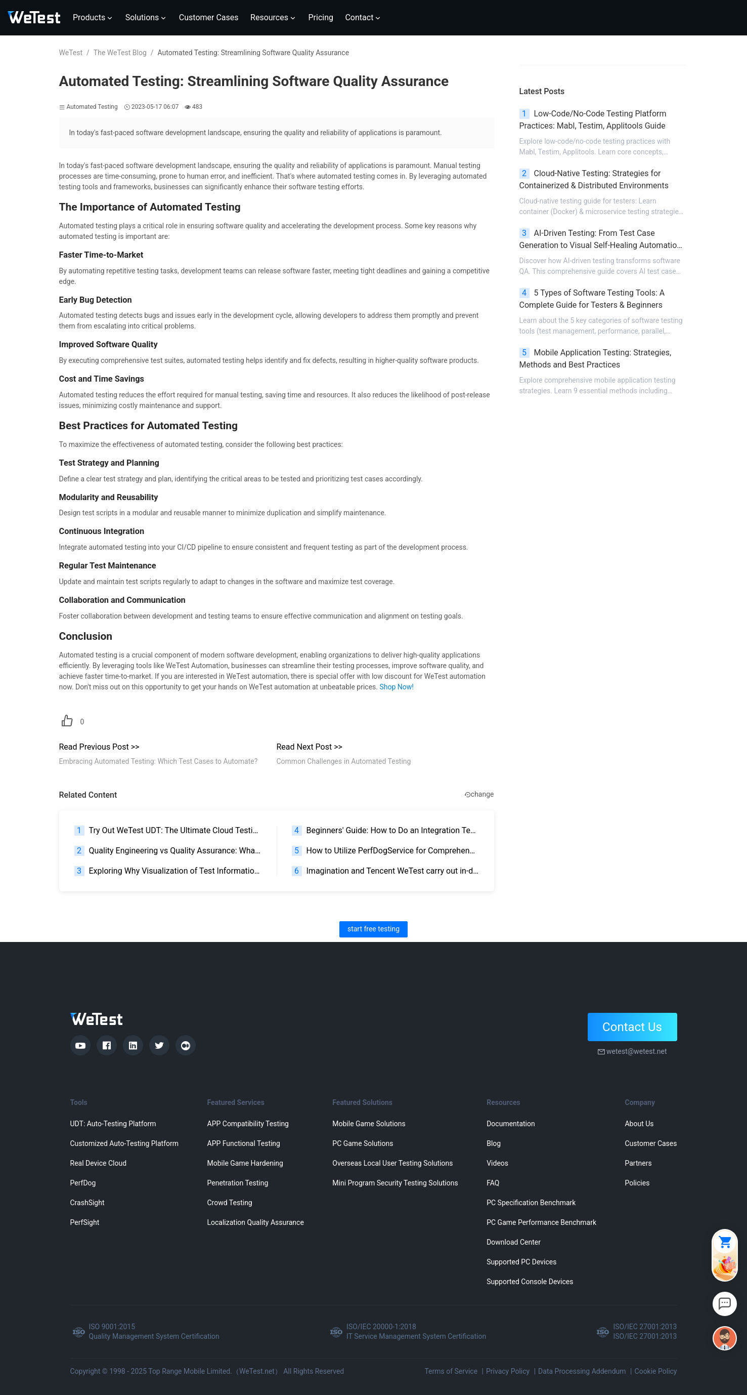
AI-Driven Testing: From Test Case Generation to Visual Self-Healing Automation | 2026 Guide (602, 240)
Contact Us (632, 1027)
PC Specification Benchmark (531, 1203)
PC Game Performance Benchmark (541, 1222)
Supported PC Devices (521, 1262)
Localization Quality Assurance (255, 1222)
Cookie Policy (656, 1371)
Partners (638, 1163)
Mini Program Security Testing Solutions (395, 1183)
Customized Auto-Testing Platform (124, 1143)
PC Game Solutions (362, 1143)
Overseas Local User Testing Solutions (392, 1163)
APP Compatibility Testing (248, 1124)
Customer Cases (651, 1143)
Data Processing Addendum (582, 1371)
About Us (639, 1124)
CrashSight (87, 1203)
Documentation (511, 1124)
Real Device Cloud (98, 1163)
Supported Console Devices (530, 1282)
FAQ (493, 1183)
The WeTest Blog (120, 53)
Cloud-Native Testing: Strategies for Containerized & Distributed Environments (594, 179)
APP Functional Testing (243, 1143)
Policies (637, 1183)
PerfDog (83, 1183)
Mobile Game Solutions (368, 1124)
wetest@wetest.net (636, 1051)
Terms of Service (450, 1371)
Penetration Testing (238, 1183)
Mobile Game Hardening (245, 1163)
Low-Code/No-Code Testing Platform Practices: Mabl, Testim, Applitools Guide (593, 120)
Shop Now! (396, 687)
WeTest (71, 53)
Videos (497, 1163)
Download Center (514, 1242)
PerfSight (85, 1222)
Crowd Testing (229, 1203)
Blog (494, 1143)
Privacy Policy (508, 1371)
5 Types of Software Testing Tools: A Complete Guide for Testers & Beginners (592, 299)
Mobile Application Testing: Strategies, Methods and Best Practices (595, 359)
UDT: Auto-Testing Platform (113, 1124)
